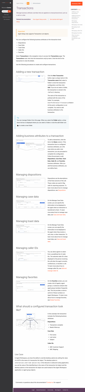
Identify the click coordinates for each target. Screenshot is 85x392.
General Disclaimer (41, 390)
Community (50, 390)
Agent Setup (19, 3)
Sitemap (6, 14)
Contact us (50, 382)
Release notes (6, 17)
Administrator (36, 3)
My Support (58, 390)
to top (79, 9)
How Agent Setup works (39, 19)
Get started (7, 19)
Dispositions (62, 190)
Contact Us (65, 390)
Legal (33, 390)
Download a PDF (77, 3)
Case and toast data (59, 215)
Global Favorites (55, 300)
